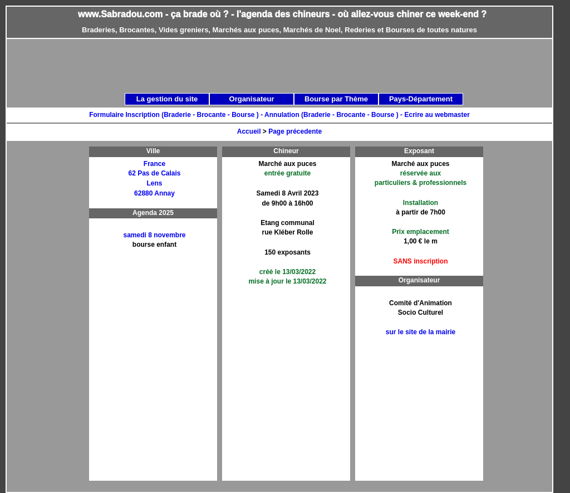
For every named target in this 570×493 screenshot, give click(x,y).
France (154, 164)
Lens (154, 183)
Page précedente (295, 131)
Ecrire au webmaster (436, 115)
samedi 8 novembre (154, 235)
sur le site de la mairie (420, 332)
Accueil (249, 131)
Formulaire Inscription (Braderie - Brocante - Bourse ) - (176, 115)
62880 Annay (154, 193)
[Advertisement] (50, 314)
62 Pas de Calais (154, 173)
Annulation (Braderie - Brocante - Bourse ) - (334, 115)
